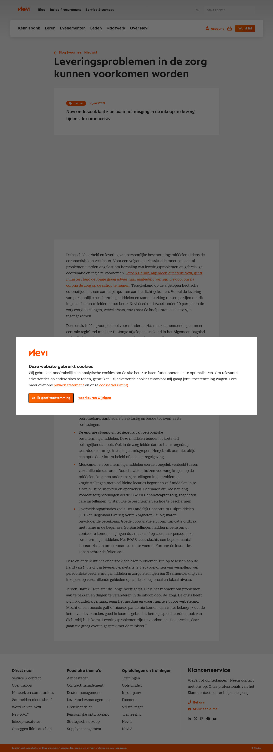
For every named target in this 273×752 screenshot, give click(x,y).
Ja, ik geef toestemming (51, 398)
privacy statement (69, 385)
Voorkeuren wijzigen (94, 398)
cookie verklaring (113, 385)
